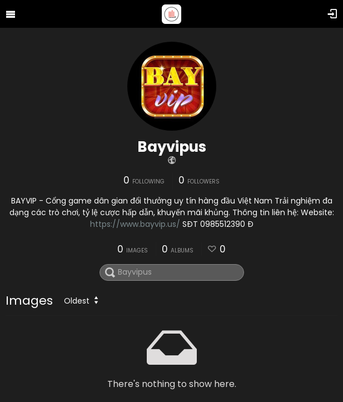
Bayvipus (171, 147)
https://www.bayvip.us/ (135, 224)
